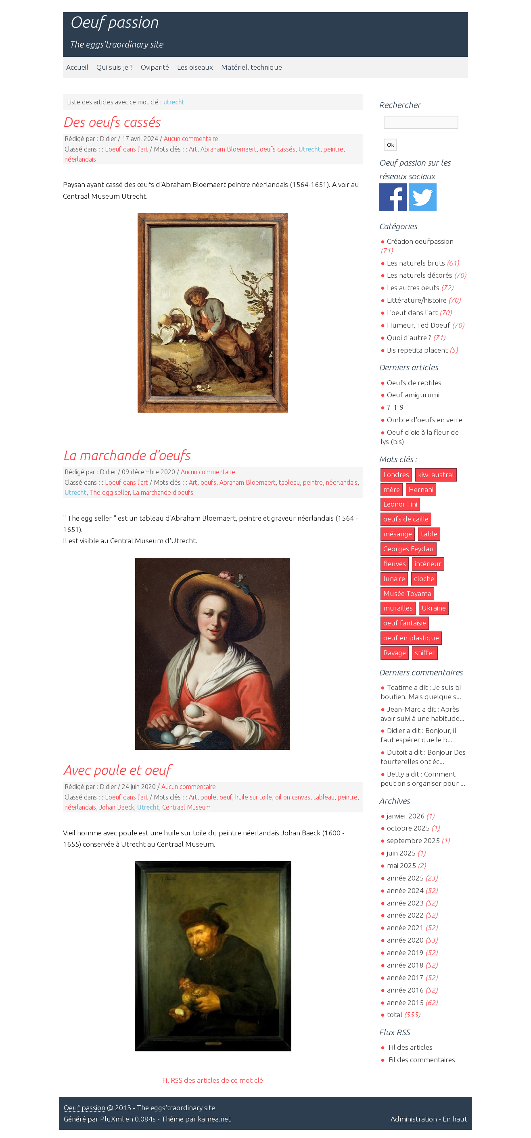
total (395, 1014)
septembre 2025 (413, 840)
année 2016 (405, 990)
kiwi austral (436, 474)
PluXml (112, 1119)
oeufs (208, 482)
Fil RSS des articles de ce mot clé (212, 1080)
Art (193, 149)
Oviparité (155, 67)
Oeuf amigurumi (413, 395)
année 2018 (405, 965)
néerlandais (80, 159)
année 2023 (405, 903)
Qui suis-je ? (114, 67)
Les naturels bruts (416, 263)
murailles (398, 608)
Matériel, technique (251, 67)
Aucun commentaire (191, 138)
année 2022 (405, 915)
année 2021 (405, 927)
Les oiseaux (195, 67)
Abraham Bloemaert (229, 149)
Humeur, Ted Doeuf (418, 325)
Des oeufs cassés (111, 121)
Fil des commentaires (421, 1059)
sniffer (425, 652)
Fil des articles (410, 1047)
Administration (414, 1119)
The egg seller (110, 492)
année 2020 (405, 940)
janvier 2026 (405, 816)
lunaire (394, 578)
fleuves (394, 563)
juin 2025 (401, 853)
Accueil (77, 67)
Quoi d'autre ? (409, 337)
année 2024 (405, 890)
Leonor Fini (400, 504)
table (429, 534)
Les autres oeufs (413, 287)
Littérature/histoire (417, 300)
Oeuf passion (113, 22)
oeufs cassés (277, 149)
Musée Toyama (407, 593)
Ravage (394, 652)
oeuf (226, 797)
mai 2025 (401, 865)
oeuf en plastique (411, 638)
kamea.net (214, 1119)
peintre (333, 149)
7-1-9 (395, 407)
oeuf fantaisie (404, 623)
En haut (455, 1119)
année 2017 (405, 977)
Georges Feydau (408, 548)
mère (391, 489)
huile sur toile (253, 797)
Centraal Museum (186, 807)
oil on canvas (292, 797)
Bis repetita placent (417, 350)
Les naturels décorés (419, 275)
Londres (396, 474)
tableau (289, 482)
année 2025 (405, 878)
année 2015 (405, 1002)
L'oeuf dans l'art (126, 149)
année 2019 (405, 952)
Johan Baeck (116, 807)
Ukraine (434, 608)
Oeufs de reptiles (414, 382)
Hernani (421, 489)
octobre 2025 (408, 828)
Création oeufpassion (420, 241)
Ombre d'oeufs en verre (424, 420)
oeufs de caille (406, 519)
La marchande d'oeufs (126, 455)
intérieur (428, 563)
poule (208, 797)
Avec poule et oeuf (116, 769)
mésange (397, 534)
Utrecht (309, 149)
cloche (424, 578)
